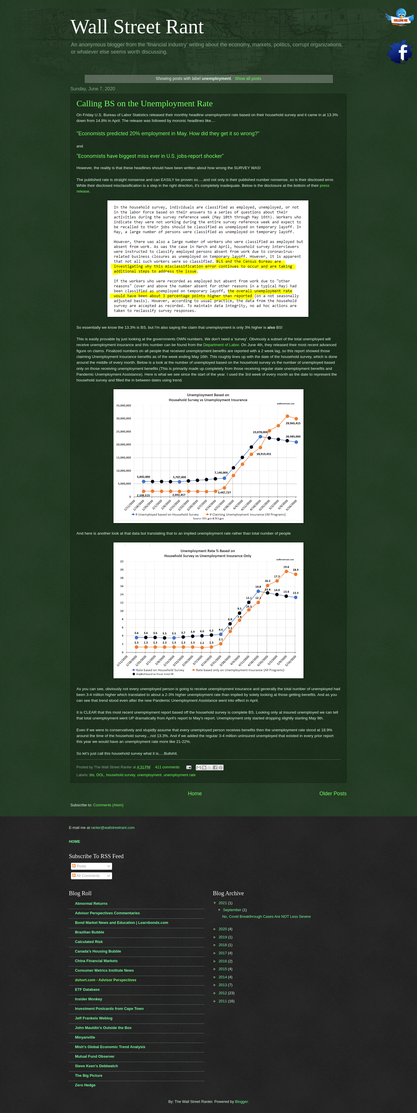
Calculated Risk (89, 942)
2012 (223, 993)
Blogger (241, 1101)
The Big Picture (88, 1075)
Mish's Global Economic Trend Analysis (110, 1047)
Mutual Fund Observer (95, 1056)
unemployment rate (179, 775)
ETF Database (87, 989)
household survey (120, 775)
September (232, 910)
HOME (74, 841)
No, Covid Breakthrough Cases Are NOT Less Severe (266, 916)
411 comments (167, 767)
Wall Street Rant (137, 26)
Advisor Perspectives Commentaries (107, 913)
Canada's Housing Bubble (98, 951)
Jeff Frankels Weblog (93, 1018)
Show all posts (248, 78)
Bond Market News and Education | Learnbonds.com (121, 922)
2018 (223, 945)
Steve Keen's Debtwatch (96, 1066)
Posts (79, 866)
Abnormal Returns (91, 903)
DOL (100, 775)
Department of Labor (221, 345)
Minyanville (85, 1037)
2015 (223, 969)
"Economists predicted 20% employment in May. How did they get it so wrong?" (167, 133)
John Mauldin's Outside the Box (103, 1028)
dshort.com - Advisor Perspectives (105, 980)
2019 (223, 937)
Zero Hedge (85, 1085)
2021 (223, 903)
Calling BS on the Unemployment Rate (144, 103)
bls (91, 775)
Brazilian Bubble (89, 932)
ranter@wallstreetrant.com (113, 827)
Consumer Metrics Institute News (104, 970)
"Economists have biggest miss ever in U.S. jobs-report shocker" (150, 156)
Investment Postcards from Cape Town (109, 1008)
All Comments (86, 875)
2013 (223, 985)
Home (195, 793)
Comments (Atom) (108, 805)
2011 (223, 1001)
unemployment (149, 775)
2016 (223, 961)
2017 (223, 953)
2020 (223, 929)
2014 (223, 977)
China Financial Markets (96, 961)
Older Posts (333, 793)
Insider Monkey (88, 999)
